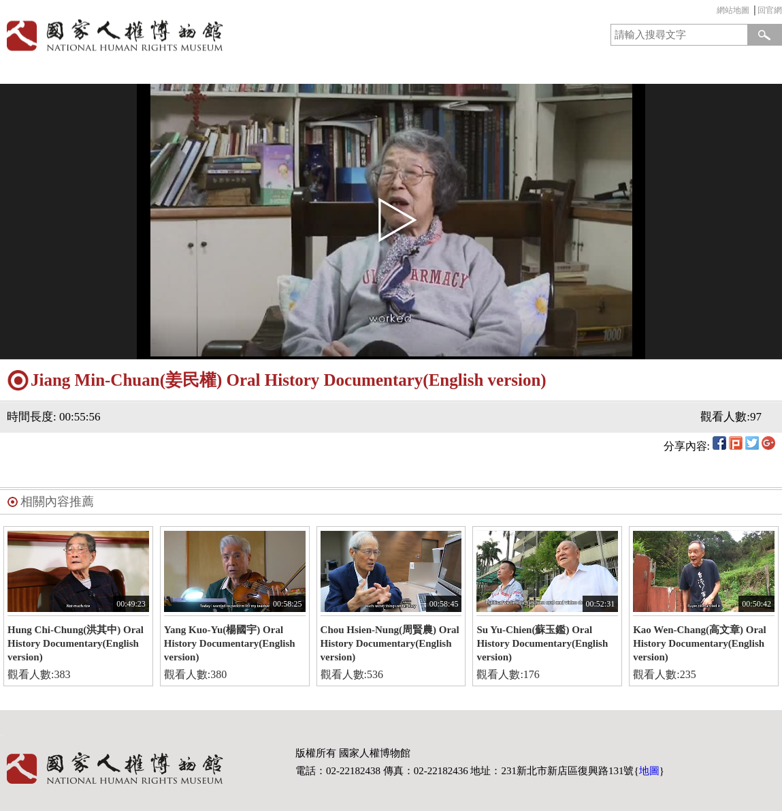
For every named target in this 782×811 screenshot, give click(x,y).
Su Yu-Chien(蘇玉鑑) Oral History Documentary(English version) (542, 643)
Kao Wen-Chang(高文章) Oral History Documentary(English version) (699, 643)
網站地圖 (733, 10)
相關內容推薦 (57, 501)
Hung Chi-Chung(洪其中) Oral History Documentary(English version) (75, 643)
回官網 (769, 10)
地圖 (649, 770)
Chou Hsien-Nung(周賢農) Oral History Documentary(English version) (390, 643)
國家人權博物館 (191, 35)
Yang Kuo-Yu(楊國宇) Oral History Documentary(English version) (229, 643)
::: (713, 12)
